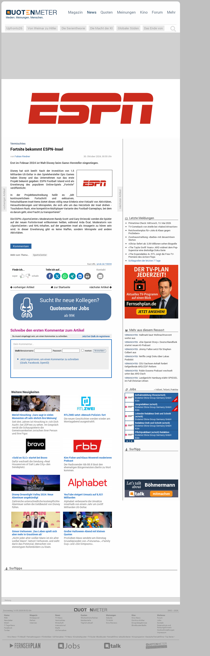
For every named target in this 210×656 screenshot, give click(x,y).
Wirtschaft (59, 623)
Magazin (75, 12)
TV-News (58, 618)
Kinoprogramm (138, 637)
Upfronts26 (14, 28)
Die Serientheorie (73, 28)
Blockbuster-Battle (139, 625)
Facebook (8, 628)
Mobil (6, 623)
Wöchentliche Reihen (89, 618)
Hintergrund (34, 618)
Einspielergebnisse (139, 623)
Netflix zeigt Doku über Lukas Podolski (147, 358)
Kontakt (160, 623)
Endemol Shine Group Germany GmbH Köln (151, 397)
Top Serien (169, 637)
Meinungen (126, 12)
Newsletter (8, 620)
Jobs (159, 620)
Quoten (107, 12)
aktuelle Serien (125, 637)
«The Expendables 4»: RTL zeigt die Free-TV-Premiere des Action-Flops (151, 255)
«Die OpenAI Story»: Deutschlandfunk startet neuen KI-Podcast (151, 343)
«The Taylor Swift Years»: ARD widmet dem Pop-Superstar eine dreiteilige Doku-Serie (153, 249)
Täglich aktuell (87, 623)
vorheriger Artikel (22, 287)
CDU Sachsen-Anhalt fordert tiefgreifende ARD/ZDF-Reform (146, 365)
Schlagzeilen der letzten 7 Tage (144, 260)
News (91, 12)
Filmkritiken (46, 637)
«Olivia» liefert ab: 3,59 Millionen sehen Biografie (152, 243)
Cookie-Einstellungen (165, 630)
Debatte (109, 618)
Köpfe (57, 628)
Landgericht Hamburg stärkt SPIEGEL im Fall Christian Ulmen (151, 379)
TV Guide (91, 637)
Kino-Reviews (111, 623)
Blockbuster (101, 637)
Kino (144, 12)
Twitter (7, 630)
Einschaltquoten (80, 637)
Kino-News (136, 618)
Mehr (171, 12)
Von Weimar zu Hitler (42, 28)
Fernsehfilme (112, 637)
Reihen (32, 620)
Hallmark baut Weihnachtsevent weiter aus (148, 336)
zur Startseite (60, 287)
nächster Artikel (100, 287)
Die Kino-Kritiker (138, 620)
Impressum (161, 632)
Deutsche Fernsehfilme (155, 637)
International (60, 625)
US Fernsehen (58, 637)
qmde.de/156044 (104, 264)
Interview (33, 623)
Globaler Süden (128, 28)
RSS (6, 618)
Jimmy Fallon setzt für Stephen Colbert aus (148, 351)
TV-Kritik (109, 620)
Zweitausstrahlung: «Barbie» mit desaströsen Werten (151, 238)
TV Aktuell (22, 637)
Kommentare (21, 246)
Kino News (12, 637)
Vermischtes (60, 620)
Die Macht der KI (101, 28)
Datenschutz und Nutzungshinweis (164, 626)
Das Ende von (153, 28)
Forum (157, 12)
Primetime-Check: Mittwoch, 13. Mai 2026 (149, 223)
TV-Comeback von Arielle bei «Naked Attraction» (153, 226)
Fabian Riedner (22, 156)
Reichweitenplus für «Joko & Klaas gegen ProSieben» (149, 232)
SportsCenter (40, 254)
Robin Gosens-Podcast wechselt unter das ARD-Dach (148, 372)
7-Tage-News (9, 625)
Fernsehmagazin (34, 637)
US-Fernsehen (60, 630)
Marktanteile (86, 620)
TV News (68, 637)
